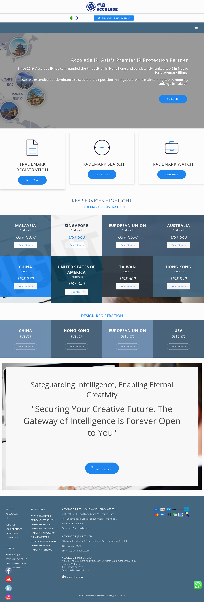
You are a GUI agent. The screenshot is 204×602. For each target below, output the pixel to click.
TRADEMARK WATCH (40, 545)
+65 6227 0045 (73, 545)
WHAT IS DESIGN (13, 555)
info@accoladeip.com (80, 528)
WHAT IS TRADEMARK (41, 515)
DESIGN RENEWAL (14, 567)
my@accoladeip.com (79, 570)
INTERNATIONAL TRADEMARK (44, 541)
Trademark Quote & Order (114, 18)
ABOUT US (10, 524)
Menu (196, 28)
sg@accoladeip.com (79, 550)
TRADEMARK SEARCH (41, 524)
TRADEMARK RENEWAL (41, 549)
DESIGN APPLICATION (16, 563)
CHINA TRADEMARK (40, 537)
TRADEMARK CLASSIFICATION (44, 528)
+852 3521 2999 (74, 523)
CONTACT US (12, 537)
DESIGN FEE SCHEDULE (16, 559)
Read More (25, 245)
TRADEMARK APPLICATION (43, 532)
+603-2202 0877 (74, 567)
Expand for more (74, 577)
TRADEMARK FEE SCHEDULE (44, 520)
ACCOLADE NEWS (14, 529)
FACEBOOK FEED (13, 533)
